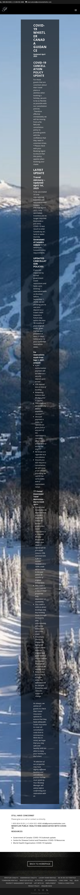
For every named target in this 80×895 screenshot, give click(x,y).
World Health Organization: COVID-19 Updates (32, 843)
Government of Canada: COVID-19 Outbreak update (34, 837)
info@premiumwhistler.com (53, 823)
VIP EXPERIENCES (51, 880)
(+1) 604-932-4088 (18, 2)
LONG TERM (63, 880)
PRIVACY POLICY (33, 886)
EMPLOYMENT (51, 883)
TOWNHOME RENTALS (10, 880)
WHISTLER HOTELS (26, 880)
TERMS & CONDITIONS (66, 883)
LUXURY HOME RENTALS (47, 878)
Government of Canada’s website (38, 242)
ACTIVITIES (39, 880)
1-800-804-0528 (6, 2)
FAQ (71, 880)
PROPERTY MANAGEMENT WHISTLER (19, 883)
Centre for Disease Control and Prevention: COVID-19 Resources (39, 840)
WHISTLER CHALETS (11, 878)
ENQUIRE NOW (46, 886)
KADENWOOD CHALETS (28, 878)
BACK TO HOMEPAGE (40, 863)
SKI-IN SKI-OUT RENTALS (67, 878)
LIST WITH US (39, 883)
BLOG (76, 880)
